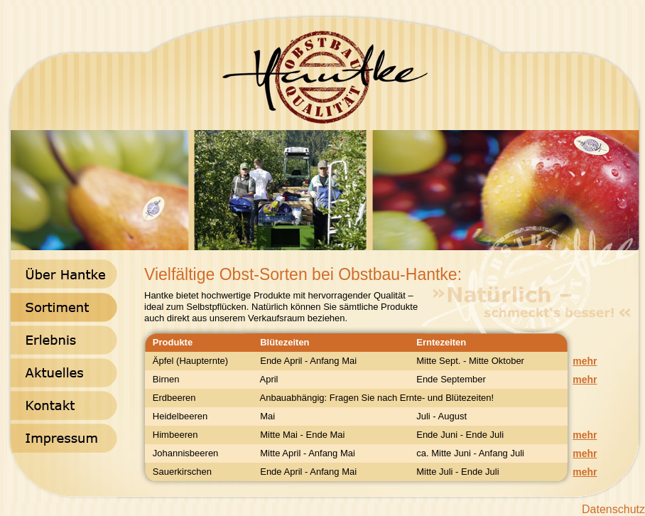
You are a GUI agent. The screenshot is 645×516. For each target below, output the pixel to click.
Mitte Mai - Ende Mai (300, 434)
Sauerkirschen (178, 471)
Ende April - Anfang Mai (306, 360)
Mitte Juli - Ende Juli (455, 471)
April (266, 379)
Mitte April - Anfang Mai (305, 453)
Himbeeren (171, 434)
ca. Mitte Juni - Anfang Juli (467, 453)
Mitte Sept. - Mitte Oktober (467, 360)
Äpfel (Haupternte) (186, 360)
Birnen (162, 379)
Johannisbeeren (181, 453)
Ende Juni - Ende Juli (457, 434)
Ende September (448, 379)
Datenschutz (613, 509)
